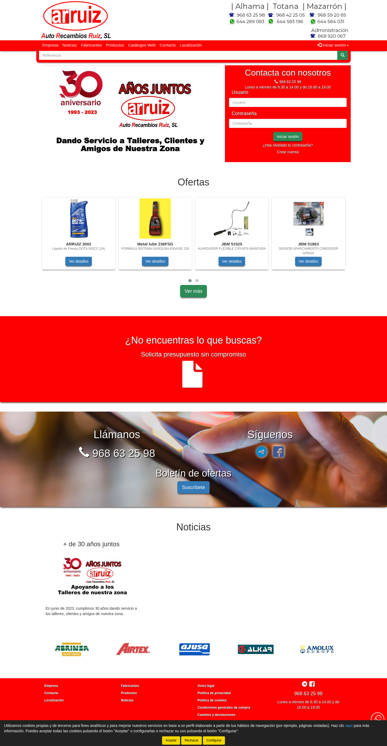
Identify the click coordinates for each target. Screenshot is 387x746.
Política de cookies (212, 700)
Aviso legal (206, 686)
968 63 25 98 (290, 82)
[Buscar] (342, 55)
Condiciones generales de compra (224, 707)
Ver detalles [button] (78, 261)
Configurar (213, 740)
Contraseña (244, 113)
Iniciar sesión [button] (333, 45)
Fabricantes (91, 45)
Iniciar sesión (288, 136)
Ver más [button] (193, 291)
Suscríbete (193, 487)
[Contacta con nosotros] (377, 719)
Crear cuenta (288, 152)
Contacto (168, 45)
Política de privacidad (214, 693)
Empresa (50, 45)
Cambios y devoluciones (216, 715)
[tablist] (130, 113)
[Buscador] (188, 55)
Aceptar (171, 740)
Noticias (70, 45)
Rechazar (191, 740)
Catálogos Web (142, 45)
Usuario (240, 92)
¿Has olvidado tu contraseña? (288, 145)
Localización (191, 45)
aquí (349, 725)
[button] (190, 281)
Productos (115, 45)
